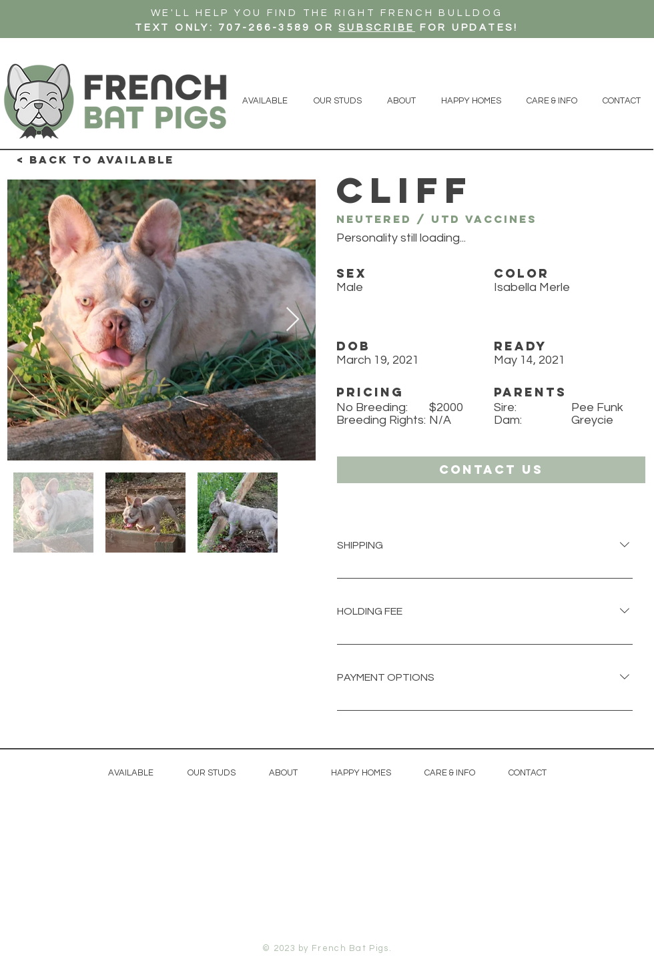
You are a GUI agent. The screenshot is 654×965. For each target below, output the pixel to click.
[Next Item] (292, 320)
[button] (491, 469)
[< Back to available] (95, 160)
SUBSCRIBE (376, 28)
